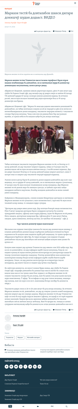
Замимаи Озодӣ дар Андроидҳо (16, 395)
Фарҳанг (8, 9)
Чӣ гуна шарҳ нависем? (48, 380)
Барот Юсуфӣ (22, 23)
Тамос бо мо (44, 384)
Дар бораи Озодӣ (11, 380)
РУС (52, 406)
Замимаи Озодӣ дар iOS (13, 399)
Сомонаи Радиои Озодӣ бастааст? (17, 384)
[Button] (42, 31)
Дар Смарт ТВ (45, 395)
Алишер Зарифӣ (10, 23)
